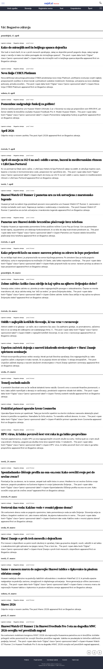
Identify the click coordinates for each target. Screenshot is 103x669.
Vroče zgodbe (12, 8)
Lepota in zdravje (6, 43)
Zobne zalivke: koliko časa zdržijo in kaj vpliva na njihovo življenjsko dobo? (49, 284)
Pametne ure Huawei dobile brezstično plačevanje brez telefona (42, 222)
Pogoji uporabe (38, 660)
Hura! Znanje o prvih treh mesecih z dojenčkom (31, 539)
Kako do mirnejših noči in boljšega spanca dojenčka (34, 48)
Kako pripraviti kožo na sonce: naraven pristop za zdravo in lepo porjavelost (50, 253)
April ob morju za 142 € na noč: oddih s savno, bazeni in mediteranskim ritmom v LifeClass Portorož (51, 162)
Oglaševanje (75, 660)
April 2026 (7, 131)
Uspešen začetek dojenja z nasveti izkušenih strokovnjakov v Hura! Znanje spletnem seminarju (48, 350)
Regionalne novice (46, 8)
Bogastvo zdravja (19, 43)
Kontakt (64, 660)
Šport (90, 8)
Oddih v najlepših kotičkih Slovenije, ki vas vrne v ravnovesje (39, 322)
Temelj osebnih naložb (15, 383)
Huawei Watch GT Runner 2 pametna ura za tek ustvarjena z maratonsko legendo (47, 197)
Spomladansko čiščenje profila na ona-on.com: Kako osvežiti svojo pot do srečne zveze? (48, 474)
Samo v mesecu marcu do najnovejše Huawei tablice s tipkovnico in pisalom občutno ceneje (49, 571)
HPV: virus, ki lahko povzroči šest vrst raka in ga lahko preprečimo (43, 434)
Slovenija (28, 8)
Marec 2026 (8, 605)
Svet (61, 8)
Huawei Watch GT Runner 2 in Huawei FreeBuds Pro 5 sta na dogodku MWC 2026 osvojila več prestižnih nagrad (48, 628)
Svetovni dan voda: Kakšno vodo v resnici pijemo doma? (37, 508)
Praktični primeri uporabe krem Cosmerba (28, 409)
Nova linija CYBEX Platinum (18, 73)
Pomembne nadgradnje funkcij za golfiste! (28, 104)
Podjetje (26, 660)
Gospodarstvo (75, 8)
